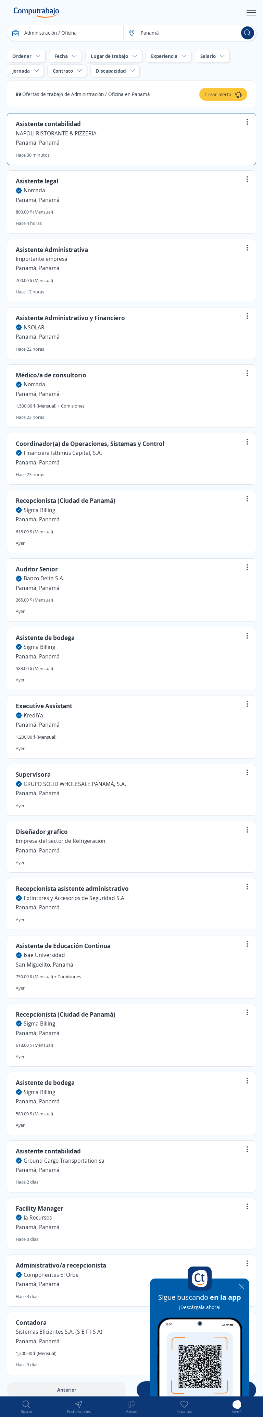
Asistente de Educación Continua (63, 946)
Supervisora (33, 774)
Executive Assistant (44, 706)
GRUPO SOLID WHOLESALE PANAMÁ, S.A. (75, 784)
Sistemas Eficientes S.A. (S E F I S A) (59, 1331)
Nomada (34, 190)
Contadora (31, 1322)
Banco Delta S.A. (44, 578)
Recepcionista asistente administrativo (72, 888)
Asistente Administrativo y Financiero (70, 318)
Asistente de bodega (45, 637)
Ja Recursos (38, 1217)
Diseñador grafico (42, 831)
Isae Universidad (44, 955)
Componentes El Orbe (51, 1275)
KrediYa (33, 715)
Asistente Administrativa (52, 249)
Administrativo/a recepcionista (61, 1265)
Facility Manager (39, 1208)
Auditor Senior (37, 569)
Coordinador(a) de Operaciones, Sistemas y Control (90, 443)
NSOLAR (34, 327)
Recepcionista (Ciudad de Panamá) (65, 500)
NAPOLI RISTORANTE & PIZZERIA (56, 133)
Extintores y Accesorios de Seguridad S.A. (75, 898)
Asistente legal (37, 181)
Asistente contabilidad (48, 124)
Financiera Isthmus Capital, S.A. (63, 453)
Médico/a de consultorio (51, 375)
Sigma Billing (39, 510)
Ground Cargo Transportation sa (64, 1160)
